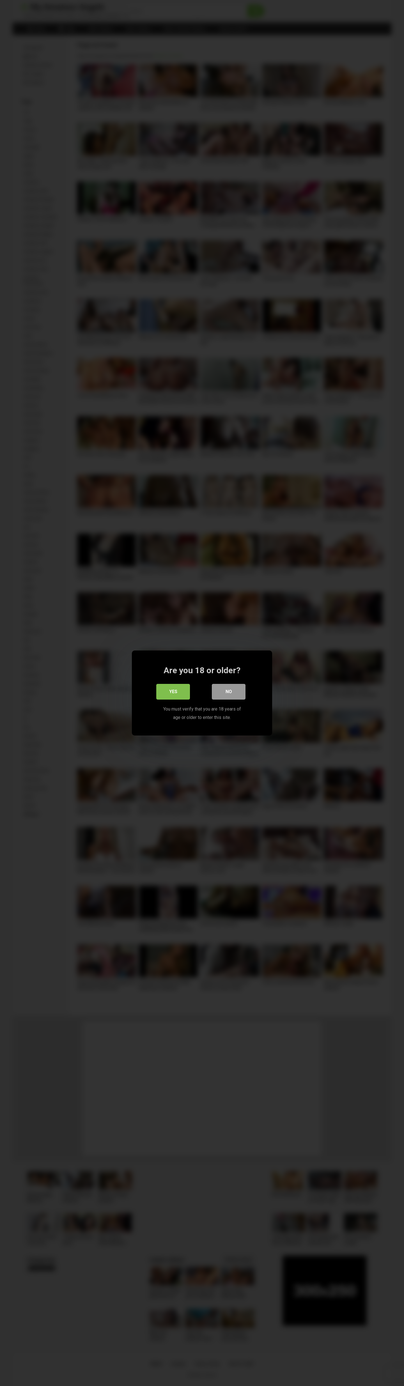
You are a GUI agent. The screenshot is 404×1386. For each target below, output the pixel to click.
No (229, 691)
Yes (173, 691)
